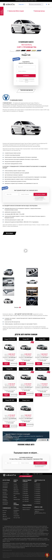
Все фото (17, 307)
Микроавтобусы (17, 499)
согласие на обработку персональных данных (40, 466)
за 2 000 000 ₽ (37, 495)
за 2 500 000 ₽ (37, 497)
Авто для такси (17, 517)
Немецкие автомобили (5, 500)
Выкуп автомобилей (27, 507)
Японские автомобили (5, 493)
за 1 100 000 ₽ (37, 486)
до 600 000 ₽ (25, 488)
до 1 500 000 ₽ (26, 497)
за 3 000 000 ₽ (37, 499)
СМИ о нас (5, 516)
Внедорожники (17, 493)
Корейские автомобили (5, 496)
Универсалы (16, 489)
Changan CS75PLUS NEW (9, 339)
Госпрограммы (16, 515)
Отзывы (4, 512)
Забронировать (14, 363)
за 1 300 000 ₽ (37, 489)
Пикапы (15, 497)
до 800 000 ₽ (25, 491)
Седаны (15, 484)
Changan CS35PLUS (42, 369)
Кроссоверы (16, 491)
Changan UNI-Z (9, 369)
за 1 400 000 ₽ (37, 491)
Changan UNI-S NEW (9, 400)
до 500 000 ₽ (25, 486)
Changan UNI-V (26, 339)
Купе (14, 495)
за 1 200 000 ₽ (37, 488)
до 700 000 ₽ (25, 489)
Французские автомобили (5, 503)
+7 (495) (42, 440)
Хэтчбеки (15, 486)
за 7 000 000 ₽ (37, 503)
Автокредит (16, 513)
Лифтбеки (16, 488)
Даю (40, 466)
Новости (4, 514)
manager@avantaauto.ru (39, 509)
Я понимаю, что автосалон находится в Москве (26, 82)
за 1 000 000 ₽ (37, 484)
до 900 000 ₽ (25, 493)
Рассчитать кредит (40, 194)
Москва (28, 473)
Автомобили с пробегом (16, 511)
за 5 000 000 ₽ (37, 501)
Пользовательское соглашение (6, 518)
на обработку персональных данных (39, 197)
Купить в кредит (6, 364)
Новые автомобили (16, 507)
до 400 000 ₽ (25, 484)
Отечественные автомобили (6, 483)
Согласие (26, 80)
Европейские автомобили (5, 486)
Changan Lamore (26, 400)
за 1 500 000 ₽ (37, 493)
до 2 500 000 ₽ (26, 501)
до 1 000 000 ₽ (26, 495)
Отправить (26, 75)
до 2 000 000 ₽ (26, 499)
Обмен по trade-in (26, 509)
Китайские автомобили (5, 490)
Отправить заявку (40, 463)
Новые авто (21, 4)
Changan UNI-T (26, 369)
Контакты (5, 510)
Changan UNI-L (42, 339)
